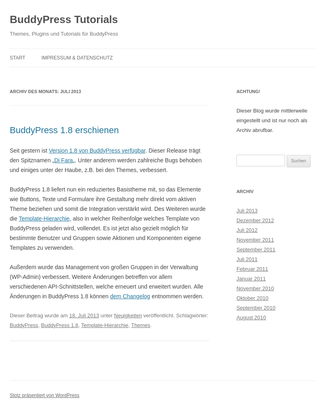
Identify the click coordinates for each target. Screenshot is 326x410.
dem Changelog (130, 296)
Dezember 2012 (255, 220)
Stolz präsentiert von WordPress (44, 395)
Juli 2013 (246, 211)
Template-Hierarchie (44, 218)
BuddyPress (24, 325)
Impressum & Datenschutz (77, 58)
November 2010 (255, 288)
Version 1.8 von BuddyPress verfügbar (97, 150)
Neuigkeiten (128, 315)
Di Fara (63, 160)
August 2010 (251, 317)
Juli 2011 (246, 259)
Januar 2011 (251, 279)
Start (17, 58)
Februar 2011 (252, 269)
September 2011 (255, 249)
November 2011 (255, 240)
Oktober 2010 (252, 298)
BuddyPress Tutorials (64, 19)
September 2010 (255, 308)
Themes (140, 325)
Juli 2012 (246, 230)
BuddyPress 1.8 (59, 325)
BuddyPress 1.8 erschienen (64, 130)
